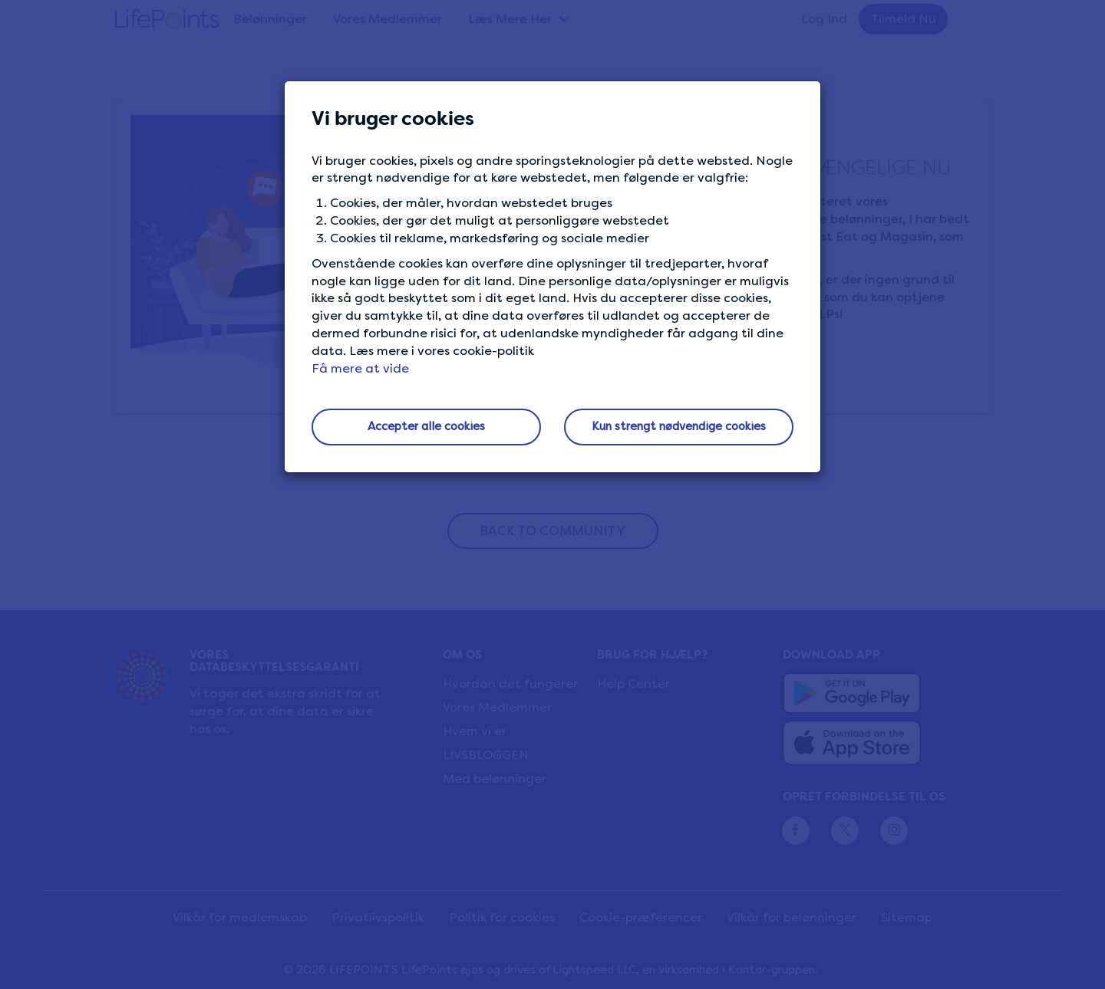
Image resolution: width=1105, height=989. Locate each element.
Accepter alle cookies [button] (426, 426)
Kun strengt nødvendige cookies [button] (679, 426)
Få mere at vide (360, 368)
